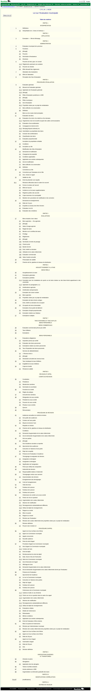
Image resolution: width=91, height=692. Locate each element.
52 (15, 484)
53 (15, 487)
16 (15, 200)
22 (15, 277)
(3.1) (20, 505)
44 (15, 438)
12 (15, 141)
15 (15, 177)
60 (15, 590)
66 (15, 666)
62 (15, 631)
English (88, 1)
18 (15, 259)
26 (15, 308)
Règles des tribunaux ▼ (45, 4)
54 (15, 495)
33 (15, 361)
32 (15, 351)
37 (15, 394)
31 (15, 338)
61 (15, 623)
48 (15, 466)
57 (15, 544)
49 (15, 469)
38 (15, 397)
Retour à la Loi (7, 15)
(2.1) (20, 90)
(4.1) (20, 128)
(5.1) (20, 559)
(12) (20, 247)
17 (15, 218)
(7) (20, 108)
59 (15, 575)
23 (15, 292)
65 (15, 661)
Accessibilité (13, 688)
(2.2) (20, 92)
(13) (20, 249)
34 (15, 366)
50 (15, 474)
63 (15, 639)
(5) (20, 59)
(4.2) (20, 131)
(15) (20, 254)
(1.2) (20, 284)
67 (15, 669)
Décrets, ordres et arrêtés (63, 4)
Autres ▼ (76, 4)
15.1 (15, 182)
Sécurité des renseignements (43, 688)
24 (15, 300)
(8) (20, 110)
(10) (20, 241)
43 (15, 430)
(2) (20, 30)
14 (15, 169)
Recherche (15, 4)
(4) (20, 56)
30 (15, 333)
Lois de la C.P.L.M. (28, 6)
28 (15, 328)
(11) (20, 244)
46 (15, 448)
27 (15, 315)
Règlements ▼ (31, 4)
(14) (20, 252)
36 (15, 389)
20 (15, 272)
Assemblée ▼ (84, 4)
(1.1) (20, 64)
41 (15, 415)
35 (15, 379)
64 (15, 659)
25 (15, 302)
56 (15, 531)
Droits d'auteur (31, 688)
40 (15, 410)
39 (15, 407)
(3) (20, 54)
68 (15, 672)
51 (15, 479)
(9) (20, 239)
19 (15, 262)
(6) (20, 103)
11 (15, 115)
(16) (20, 257)
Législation (5, 4)
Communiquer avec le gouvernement (62, 688)
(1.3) (20, 598)
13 (15, 149)
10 (15, 113)
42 (15, 425)
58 (15, 572)
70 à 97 (14, 679)
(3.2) (20, 508)
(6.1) (20, 105)
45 (15, 443)
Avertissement (21, 688)
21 (15, 275)
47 (15, 456)
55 (15, 523)
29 (15, 330)
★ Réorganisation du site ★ (8, 6)
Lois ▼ (23, 4)
